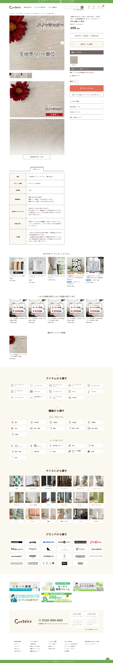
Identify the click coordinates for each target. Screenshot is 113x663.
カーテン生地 (26, 13)
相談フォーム (51, 646)
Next (62, 43)
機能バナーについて (35, 648)
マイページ (17, 646)
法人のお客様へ (68, 641)
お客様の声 (33, 644)
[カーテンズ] (15, 7)
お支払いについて (75, 112)
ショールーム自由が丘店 (70, 644)
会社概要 (66, 651)
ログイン (16, 644)
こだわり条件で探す (77, 9)
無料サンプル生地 (34, 646)
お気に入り (17, 648)
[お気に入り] (94, 7)
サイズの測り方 (34, 641)
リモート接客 (51, 644)
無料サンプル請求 (87, 44)
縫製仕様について (34, 651)
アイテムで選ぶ (19, 13)
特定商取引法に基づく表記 (92, 641)
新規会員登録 (17, 641)
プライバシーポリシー (91, 644)
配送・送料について (76, 117)
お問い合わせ (51, 648)
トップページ (12, 13)
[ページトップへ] (108, 659)
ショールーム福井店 (69, 646)
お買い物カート (18, 651)
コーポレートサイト (69, 648)
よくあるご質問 (74, 101)
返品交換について (75, 107)
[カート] (102, 7)
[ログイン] (98, 7)
